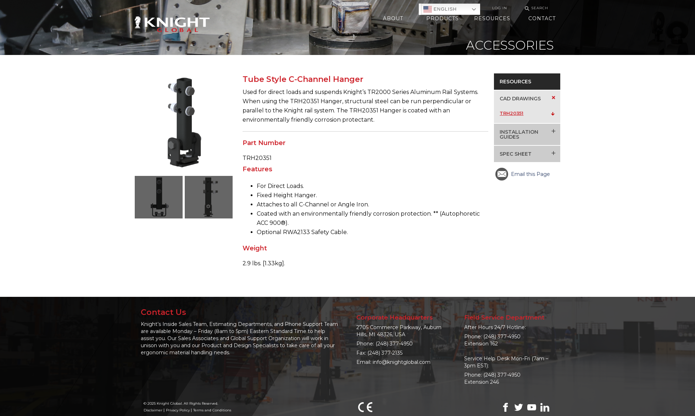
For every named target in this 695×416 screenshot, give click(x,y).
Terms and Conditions (212, 410)
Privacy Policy (178, 410)
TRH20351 (511, 113)
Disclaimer (153, 410)
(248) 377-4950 (394, 343)
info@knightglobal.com (401, 362)
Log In (499, 8)
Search (535, 8)
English (440, 9)
